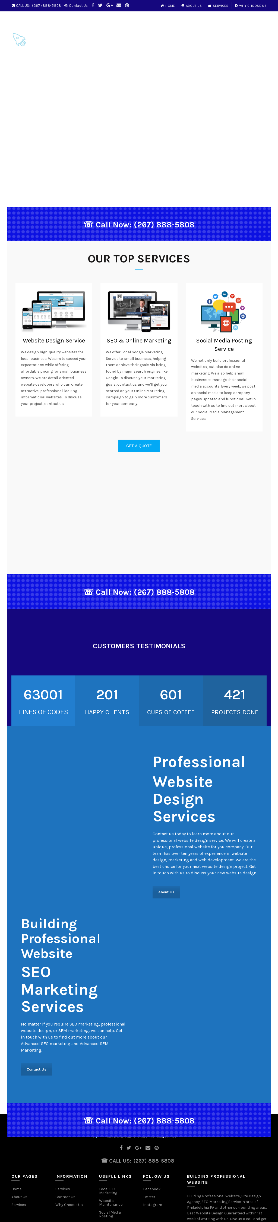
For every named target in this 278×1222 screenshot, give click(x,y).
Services (218, 6)
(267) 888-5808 (46, 6)
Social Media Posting (110, 1214)
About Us (191, 6)
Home (167, 6)
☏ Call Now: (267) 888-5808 (139, 225)
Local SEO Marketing (108, 1191)
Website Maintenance (110, 1202)
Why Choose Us (251, 6)
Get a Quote (139, 445)
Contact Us (78, 6)
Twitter (149, 1197)
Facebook (151, 1189)
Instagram (152, 1204)
